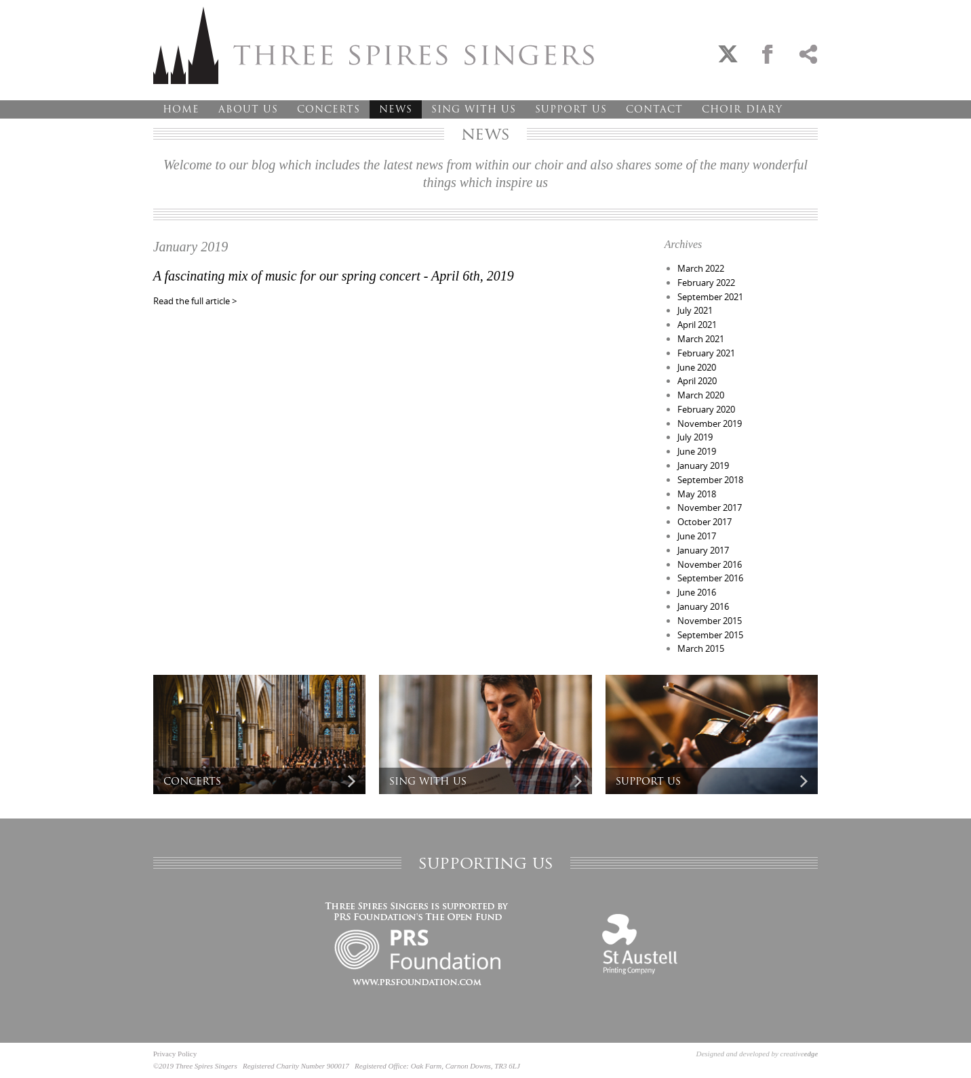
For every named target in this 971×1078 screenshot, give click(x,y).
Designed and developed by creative (757, 1054)
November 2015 (709, 621)
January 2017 (703, 550)
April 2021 (697, 324)
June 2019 (696, 451)
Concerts (328, 109)
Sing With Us (473, 109)
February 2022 (706, 282)
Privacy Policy (175, 1054)
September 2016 (710, 578)
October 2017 (704, 522)
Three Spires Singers (373, 45)
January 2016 (703, 606)
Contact (654, 109)
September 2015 (710, 635)
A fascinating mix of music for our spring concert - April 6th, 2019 (333, 275)
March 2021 (700, 339)
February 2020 (706, 409)
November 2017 (709, 507)
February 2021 (706, 353)
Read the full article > (195, 301)
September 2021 (710, 297)
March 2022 (700, 268)
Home (181, 109)
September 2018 (710, 480)
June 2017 (696, 536)
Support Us (571, 109)
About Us (248, 109)
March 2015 (700, 648)
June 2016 (696, 592)
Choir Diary (742, 109)
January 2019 (703, 465)
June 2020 (696, 367)
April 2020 (697, 381)
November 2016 (709, 564)
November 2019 (709, 423)
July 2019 (695, 437)
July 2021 (695, 310)
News (395, 109)
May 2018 (696, 494)
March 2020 (700, 395)
